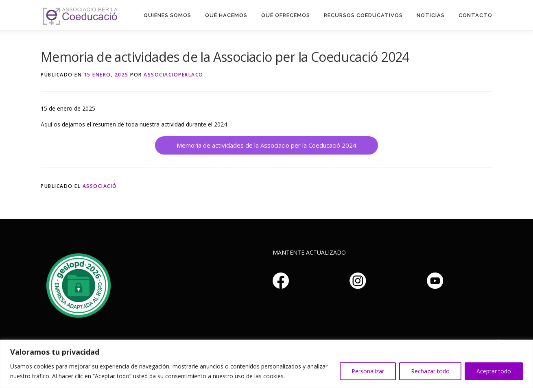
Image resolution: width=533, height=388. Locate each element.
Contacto (475, 15)
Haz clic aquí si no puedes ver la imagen (77, 284)
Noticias (431, 15)
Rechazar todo (430, 371)
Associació (100, 186)
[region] (266, 364)
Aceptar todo (493, 371)
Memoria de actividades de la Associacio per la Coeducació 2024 (266, 145)
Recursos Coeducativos (363, 15)
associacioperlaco (173, 74)
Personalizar (368, 371)
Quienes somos (167, 15)
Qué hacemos (226, 15)
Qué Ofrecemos (285, 15)
